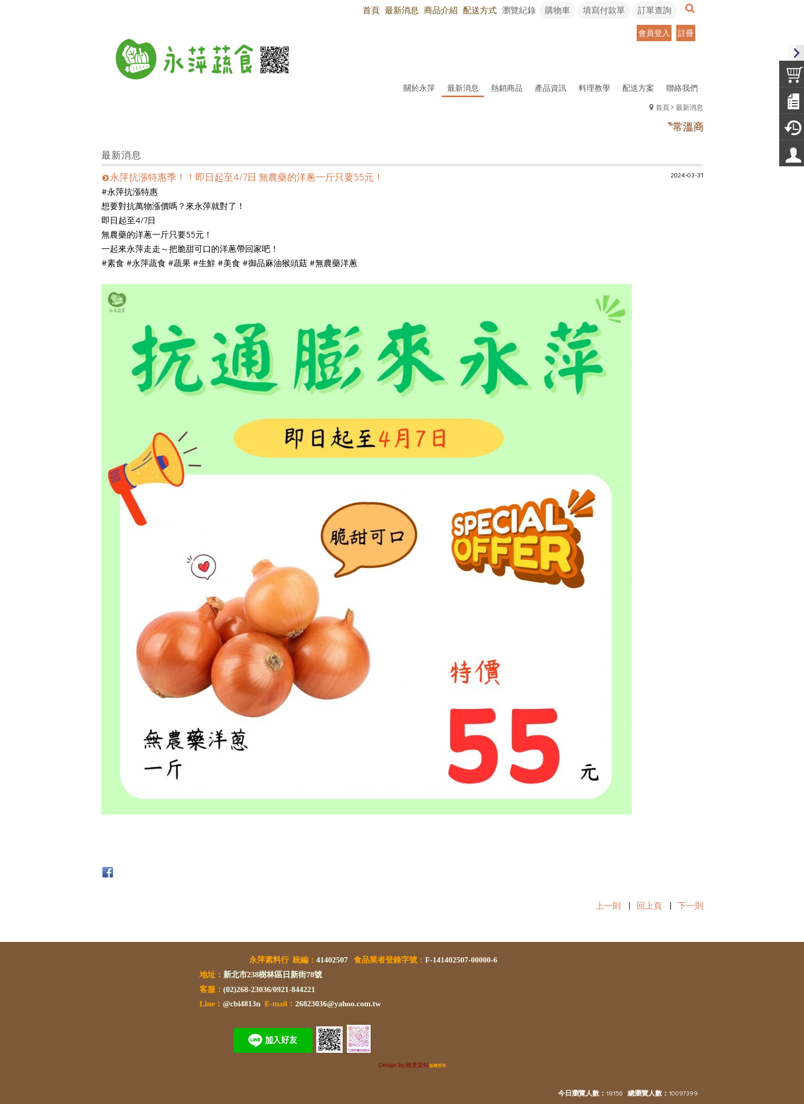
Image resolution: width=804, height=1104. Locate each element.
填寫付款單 (604, 9)
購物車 (557, 9)
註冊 (686, 32)
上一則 (608, 905)
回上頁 (649, 905)
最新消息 (689, 106)
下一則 (690, 905)
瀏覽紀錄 (519, 9)
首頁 (662, 106)
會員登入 (654, 32)
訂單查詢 (654, 9)
